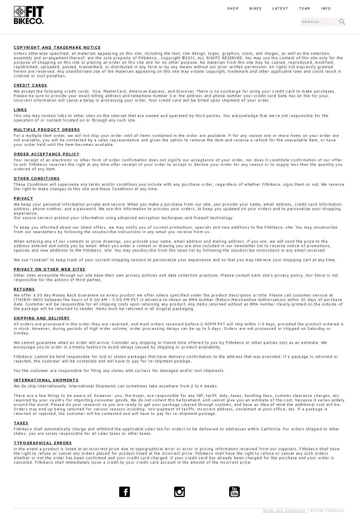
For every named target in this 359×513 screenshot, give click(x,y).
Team (304, 8)
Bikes (256, 8)
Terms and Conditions (284, 511)
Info (326, 8)
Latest (280, 8)
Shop (233, 8)
